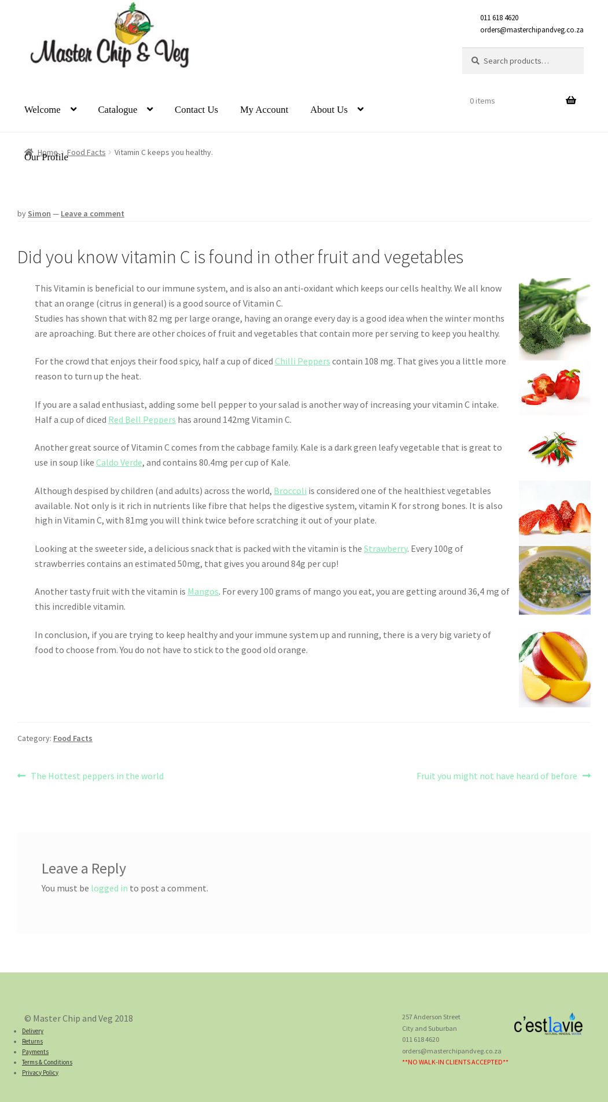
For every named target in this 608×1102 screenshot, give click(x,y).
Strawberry (385, 548)
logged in (109, 888)
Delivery (32, 1031)
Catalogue (117, 109)
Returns (32, 1041)
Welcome (42, 109)
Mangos (203, 591)
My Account (264, 109)
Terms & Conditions (47, 1062)
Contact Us (196, 109)
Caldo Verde (119, 462)
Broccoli (290, 490)
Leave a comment (92, 213)
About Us (329, 109)
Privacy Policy (40, 1072)
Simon (39, 213)
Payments (35, 1052)
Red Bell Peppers (142, 419)
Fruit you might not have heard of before (497, 776)
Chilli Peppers (302, 361)
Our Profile (46, 157)
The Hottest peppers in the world (97, 776)
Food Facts (73, 738)
